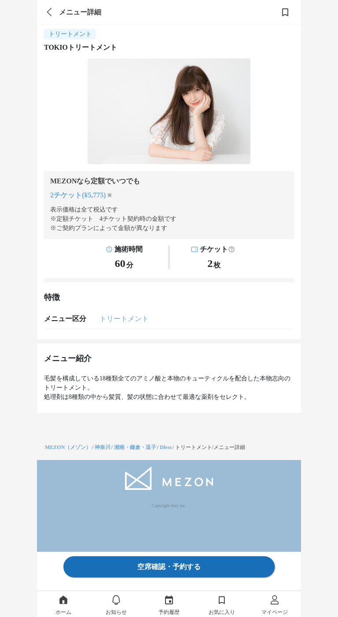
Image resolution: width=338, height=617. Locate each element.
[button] (231, 249)
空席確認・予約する (169, 566)
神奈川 (102, 447)
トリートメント (124, 318)
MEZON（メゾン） (68, 447)
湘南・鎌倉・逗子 (135, 447)
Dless (166, 447)
